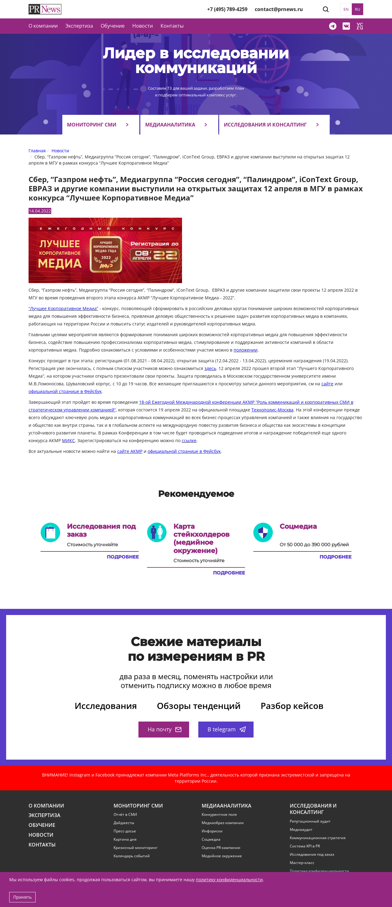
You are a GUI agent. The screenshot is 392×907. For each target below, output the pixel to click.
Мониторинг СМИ (91, 124)
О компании (43, 25)
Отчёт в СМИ (125, 814)
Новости (142, 25)
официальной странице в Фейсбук (65, 391)
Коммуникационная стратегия (318, 837)
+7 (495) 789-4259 (227, 9)
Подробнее (123, 557)
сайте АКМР (129, 451)
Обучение (113, 25)
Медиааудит (301, 829)
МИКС (68, 440)
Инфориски (212, 831)
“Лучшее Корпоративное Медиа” (63, 308)
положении (246, 350)
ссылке (189, 440)
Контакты (172, 25)
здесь (210, 368)
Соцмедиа (211, 839)
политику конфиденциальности (229, 879)
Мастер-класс (302, 862)
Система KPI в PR (305, 846)
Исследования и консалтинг (265, 124)
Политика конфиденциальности (319, 871)
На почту (164, 729)
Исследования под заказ (312, 854)
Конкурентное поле (219, 814)
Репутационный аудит (310, 821)
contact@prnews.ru (279, 9)
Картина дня (125, 839)
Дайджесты (124, 822)
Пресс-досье (125, 831)
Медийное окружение (222, 856)
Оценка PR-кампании (221, 847)
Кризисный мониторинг (135, 847)
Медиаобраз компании (223, 822)
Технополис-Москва (272, 410)
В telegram (227, 729)
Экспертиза (44, 815)
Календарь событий (132, 856)
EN (346, 9)
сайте (327, 384)
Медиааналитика (170, 124)
